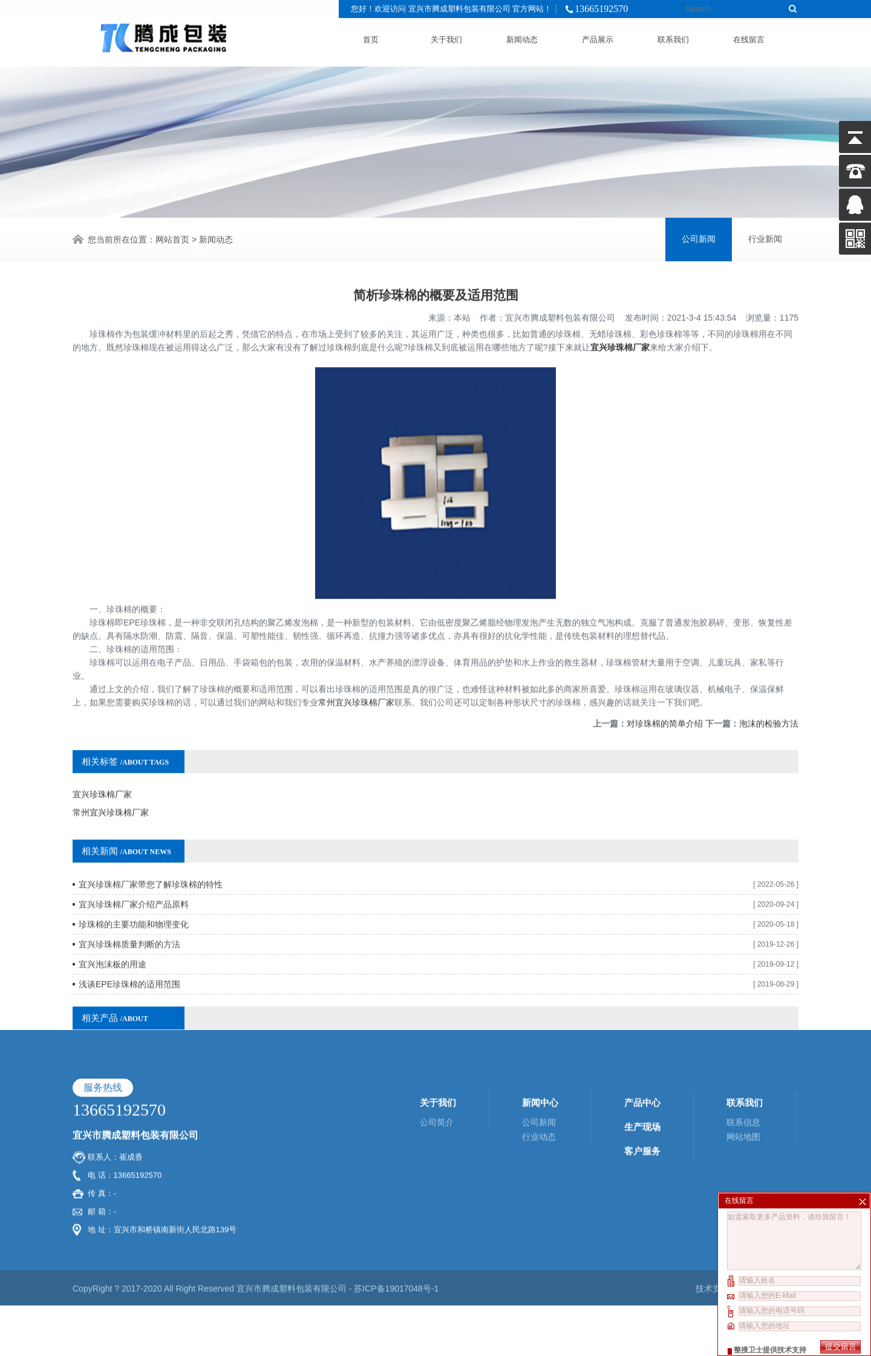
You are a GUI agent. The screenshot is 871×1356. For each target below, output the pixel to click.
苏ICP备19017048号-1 (396, 1213)
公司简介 (437, 1047)
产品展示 (597, 37)
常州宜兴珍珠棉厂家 (356, 672)
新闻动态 (522, 37)
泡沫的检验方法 (768, 694)
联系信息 (743, 1047)
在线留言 (749, 37)
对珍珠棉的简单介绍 (665, 694)
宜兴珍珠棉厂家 (620, 317)
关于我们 (446, 37)
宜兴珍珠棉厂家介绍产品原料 (134, 874)
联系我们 (673, 37)
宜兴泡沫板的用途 (112, 934)
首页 (371, 37)
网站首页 (172, 238)
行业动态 (539, 1061)
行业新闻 (765, 237)
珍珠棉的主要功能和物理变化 (134, 894)
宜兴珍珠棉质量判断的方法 (129, 914)
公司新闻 (699, 237)
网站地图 (743, 1061)
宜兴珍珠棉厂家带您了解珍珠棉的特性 (151, 854)
